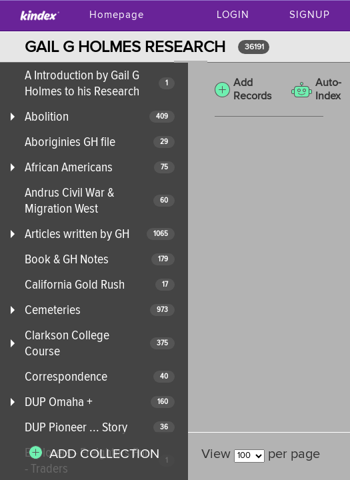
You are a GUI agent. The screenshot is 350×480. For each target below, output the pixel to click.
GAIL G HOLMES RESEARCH (125, 47)
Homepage (116, 15)
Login (233, 15)
